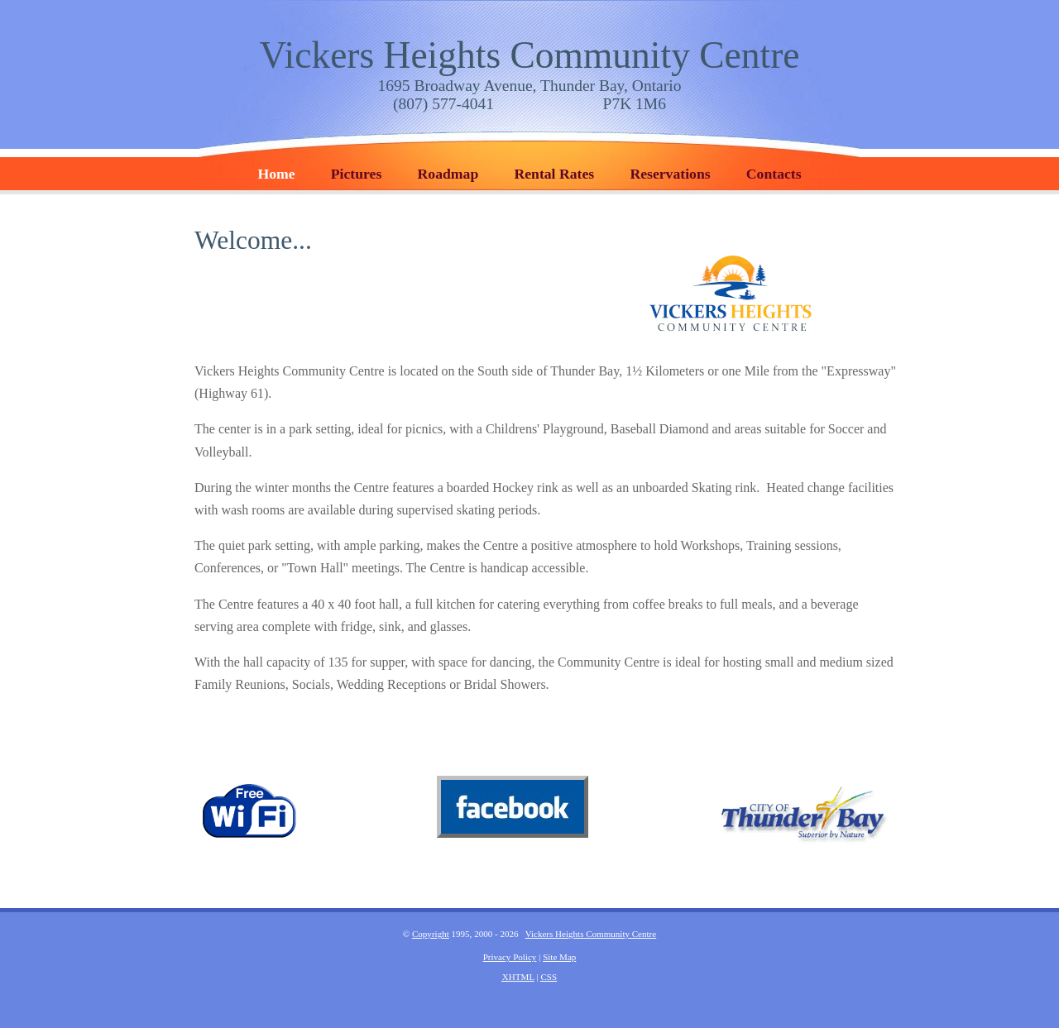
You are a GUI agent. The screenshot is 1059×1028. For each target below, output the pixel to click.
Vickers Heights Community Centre (529, 55)
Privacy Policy (510, 957)
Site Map (559, 957)
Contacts (774, 173)
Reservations (670, 173)
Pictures (356, 173)
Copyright (430, 934)
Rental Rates (554, 173)
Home (276, 173)
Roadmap (448, 173)
